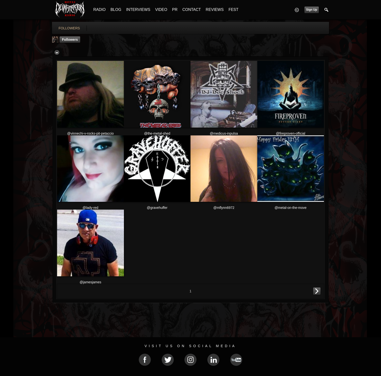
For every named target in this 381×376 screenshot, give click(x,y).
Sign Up (311, 9)
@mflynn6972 (223, 208)
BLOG (116, 10)
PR (174, 10)
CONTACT (191, 10)
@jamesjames (90, 282)
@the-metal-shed (157, 133)
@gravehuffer (157, 208)
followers (69, 28)
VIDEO (161, 10)
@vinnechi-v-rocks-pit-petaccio (90, 133)
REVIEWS (215, 10)
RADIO (99, 10)
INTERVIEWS (138, 10)
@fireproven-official (290, 133)
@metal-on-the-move (291, 208)
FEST (233, 10)
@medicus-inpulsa (224, 133)
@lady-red (90, 208)
